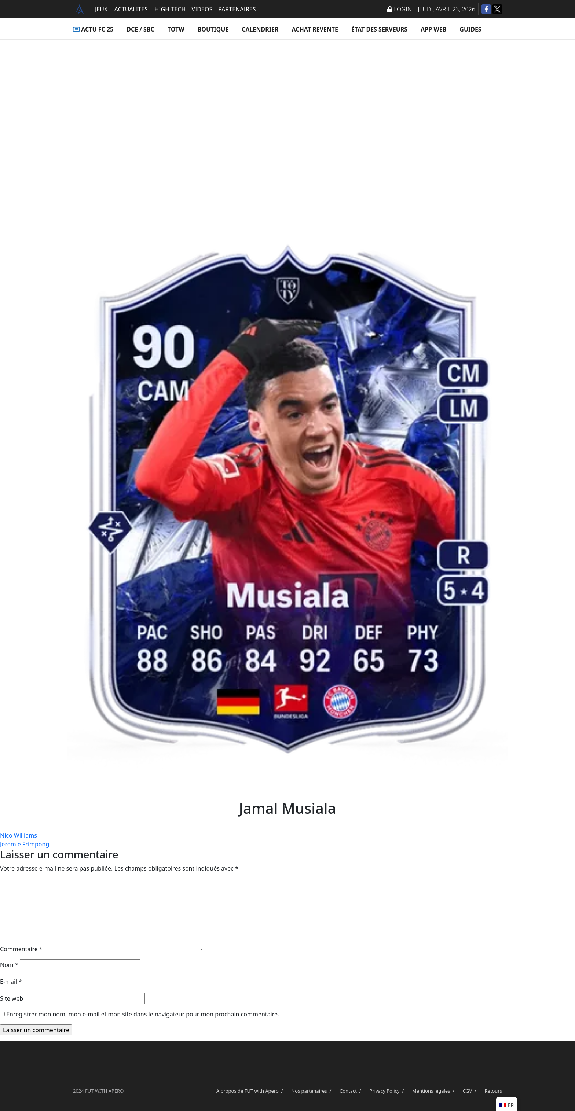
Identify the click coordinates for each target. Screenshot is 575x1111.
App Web (433, 29)
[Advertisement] (287, 112)
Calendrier (260, 29)
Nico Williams (18, 835)
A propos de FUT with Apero (250, 1091)
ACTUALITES (131, 9)
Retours (493, 1091)
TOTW (176, 29)
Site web (11, 998)
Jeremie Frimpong (24, 844)
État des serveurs (379, 29)
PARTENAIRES (237, 9)
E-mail (11, 982)
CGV (471, 1091)
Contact (351, 1091)
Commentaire (21, 949)
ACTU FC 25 (93, 29)
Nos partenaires (312, 1091)
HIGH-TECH (170, 9)
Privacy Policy (387, 1091)
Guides (470, 29)
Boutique (213, 29)
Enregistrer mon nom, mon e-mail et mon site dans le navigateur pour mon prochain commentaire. (142, 1014)
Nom (9, 965)
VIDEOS (201, 9)
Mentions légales (434, 1091)
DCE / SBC (140, 29)
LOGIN (399, 9)
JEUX (101, 9)
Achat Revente (315, 29)
